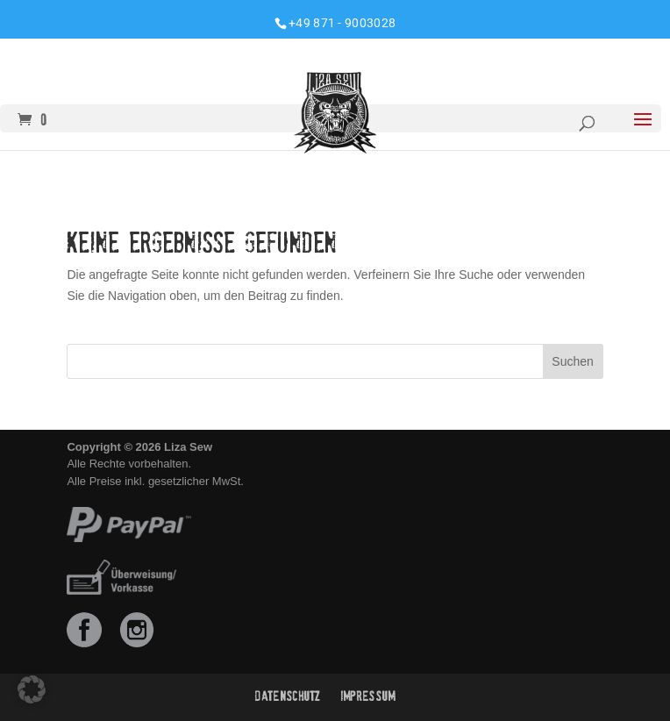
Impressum (368, 696)
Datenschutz (287, 696)
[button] (31, 689)
